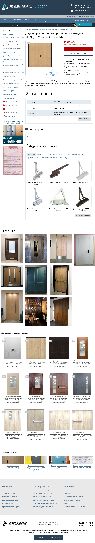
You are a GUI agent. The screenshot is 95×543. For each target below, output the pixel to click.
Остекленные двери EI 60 (11, 37)
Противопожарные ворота (11, 72)
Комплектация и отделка (72, 500)
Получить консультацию (78, 53)
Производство (15, 25)
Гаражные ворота (8, 91)
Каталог (6, 25)
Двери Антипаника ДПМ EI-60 (43, 493)
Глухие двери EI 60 (9, 34)
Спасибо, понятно (79, 20)
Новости (44, 25)
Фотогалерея (68, 490)
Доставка (25, 25)
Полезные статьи (11, 105)
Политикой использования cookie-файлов (54, 532)
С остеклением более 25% (11, 41)
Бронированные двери (10, 87)
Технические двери (9, 52)
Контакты (66, 25)
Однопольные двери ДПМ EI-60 (43, 500)
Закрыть (89, 20)
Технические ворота (9, 76)
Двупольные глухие (33, 137)
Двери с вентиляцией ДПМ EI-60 (43, 496)
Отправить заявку (78, 49)
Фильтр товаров (10, 116)
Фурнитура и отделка (12, 112)
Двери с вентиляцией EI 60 (12, 48)
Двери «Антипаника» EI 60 (11, 45)
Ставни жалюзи (7, 487)
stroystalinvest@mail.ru (83, 11)
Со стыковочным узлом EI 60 (12, 80)
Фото (50, 25)
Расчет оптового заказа (13, 109)
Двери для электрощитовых (12, 83)
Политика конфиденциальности (74, 507)
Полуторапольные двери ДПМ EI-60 (45, 503)
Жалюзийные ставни (10, 94)
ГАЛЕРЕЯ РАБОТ (11, 101)
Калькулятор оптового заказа (73, 496)
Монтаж (31, 25)
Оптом (38, 25)
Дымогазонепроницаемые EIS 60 (13, 60)
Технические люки (9, 98)
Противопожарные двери (47, 522)
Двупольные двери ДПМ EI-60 (43, 507)
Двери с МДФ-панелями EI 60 (12, 56)
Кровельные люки (9, 69)
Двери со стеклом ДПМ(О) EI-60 (43, 490)
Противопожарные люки (11, 65)
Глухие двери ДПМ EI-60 (41, 487)
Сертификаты (57, 25)
